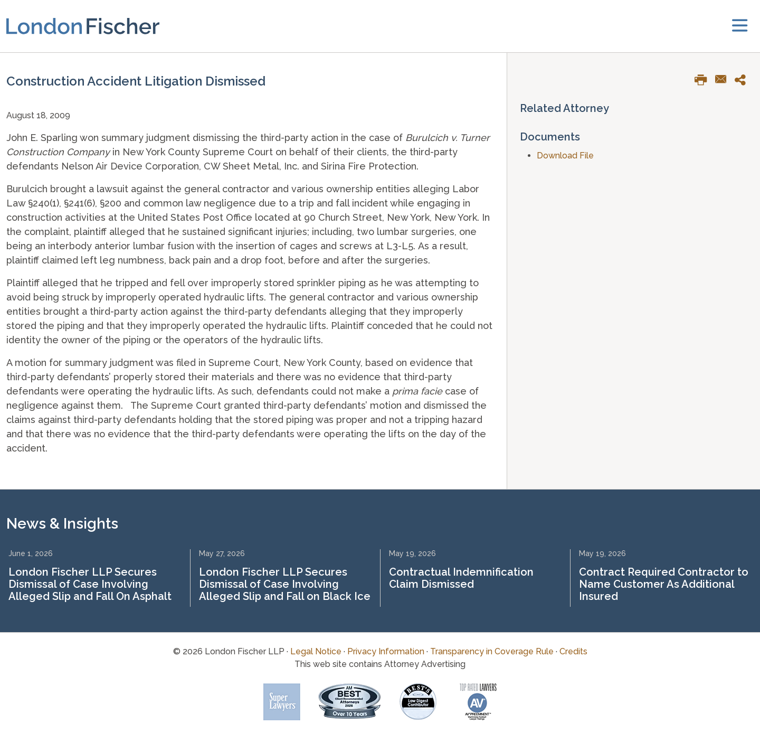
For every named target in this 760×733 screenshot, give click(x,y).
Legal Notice (315, 651)
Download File (565, 156)
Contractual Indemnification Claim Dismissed (461, 578)
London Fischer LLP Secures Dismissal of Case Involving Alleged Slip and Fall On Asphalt (90, 584)
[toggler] (740, 26)
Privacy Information (385, 651)
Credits (573, 651)
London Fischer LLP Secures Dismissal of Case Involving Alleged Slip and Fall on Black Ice (284, 584)
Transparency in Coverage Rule (492, 651)
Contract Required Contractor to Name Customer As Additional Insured (663, 584)
